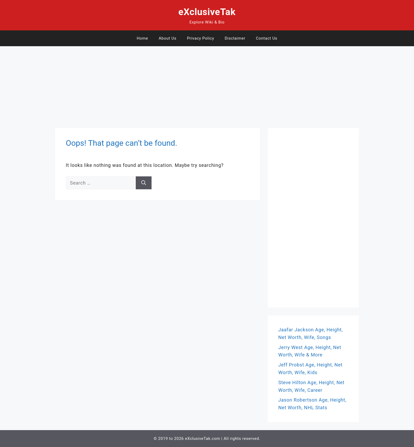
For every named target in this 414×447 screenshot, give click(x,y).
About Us (167, 38)
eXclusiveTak (207, 12)
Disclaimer (235, 38)
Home (142, 38)
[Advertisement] (158, 83)
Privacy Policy (200, 38)
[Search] (144, 182)
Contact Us (266, 38)
